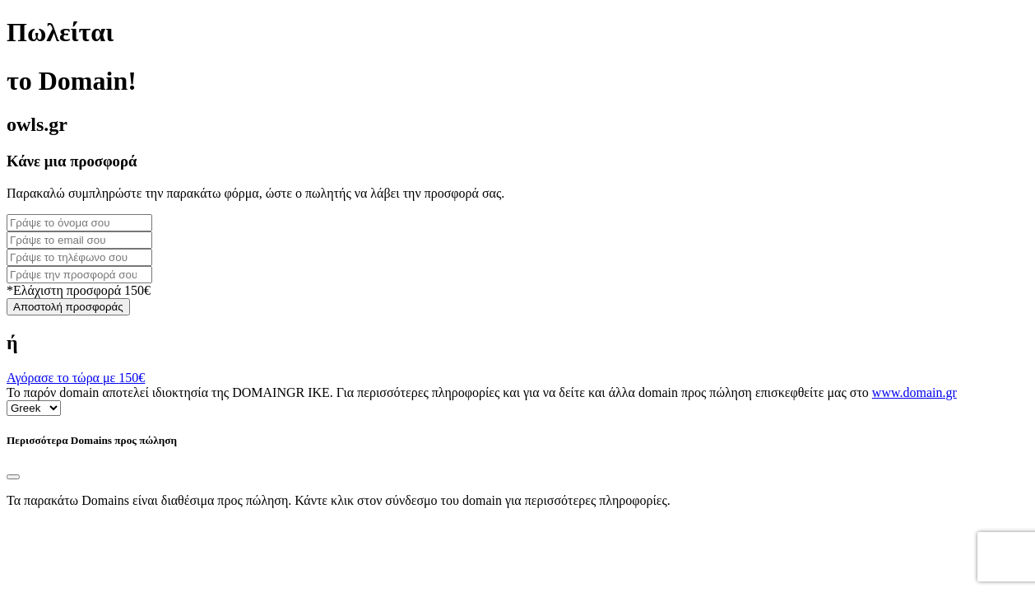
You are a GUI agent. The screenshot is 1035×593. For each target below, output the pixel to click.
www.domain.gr (914, 392)
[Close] (13, 476)
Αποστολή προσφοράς (68, 307)
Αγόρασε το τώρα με (76, 378)
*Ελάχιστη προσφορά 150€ (79, 290)
